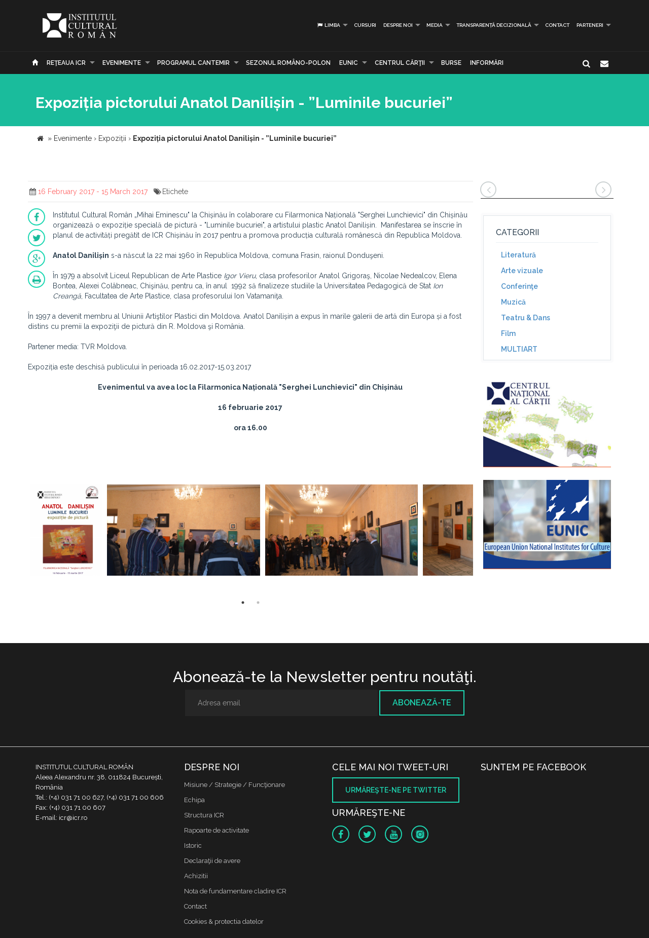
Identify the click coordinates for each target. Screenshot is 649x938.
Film (508, 333)
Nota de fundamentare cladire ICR (235, 891)
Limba (328, 25)
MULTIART (519, 349)
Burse (451, 62)
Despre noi (398, 25)
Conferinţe (519, 286)
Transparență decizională (493, 25)
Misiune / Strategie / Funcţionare (234, 785)
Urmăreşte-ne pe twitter (395, 790)
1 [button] (243, 602)
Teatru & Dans (525, 318)
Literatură (518, 255)
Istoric (193, 845)
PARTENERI (589, 25)
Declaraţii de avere (212, 861)
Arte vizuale (522, 271)
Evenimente (121, 62)
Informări (486, 62)
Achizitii (196, 876)
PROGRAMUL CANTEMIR (193, 62)
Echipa (194, 800)
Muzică (513, 302)
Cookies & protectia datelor (224, 921)
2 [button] (258, 602)
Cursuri (365, 25)
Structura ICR (204, 815)
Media (434, 25)
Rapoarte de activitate (216, 830)
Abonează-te (421, 702)
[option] (66, 531)
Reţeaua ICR (66, 62)
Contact (557, 25)
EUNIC (348, 62)
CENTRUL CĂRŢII (400, 62)
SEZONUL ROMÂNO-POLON (288, 62)
